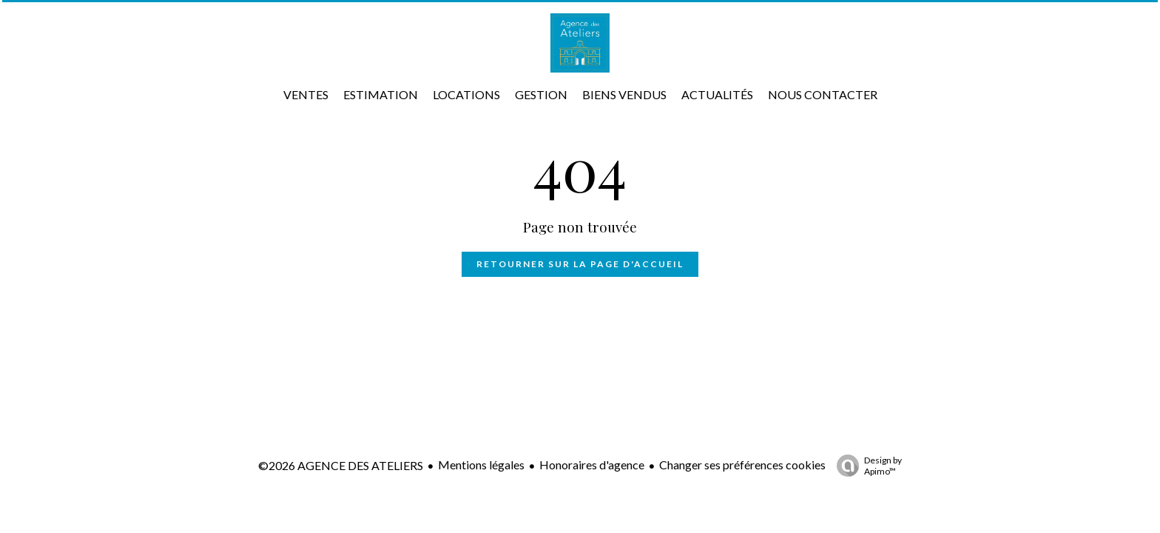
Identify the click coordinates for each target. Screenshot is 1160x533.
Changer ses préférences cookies (742, 464)
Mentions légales (481, 464)
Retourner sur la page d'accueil (580, 263)
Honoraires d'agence (591, 464)
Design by (865, 466)
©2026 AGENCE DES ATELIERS (340, 465)
